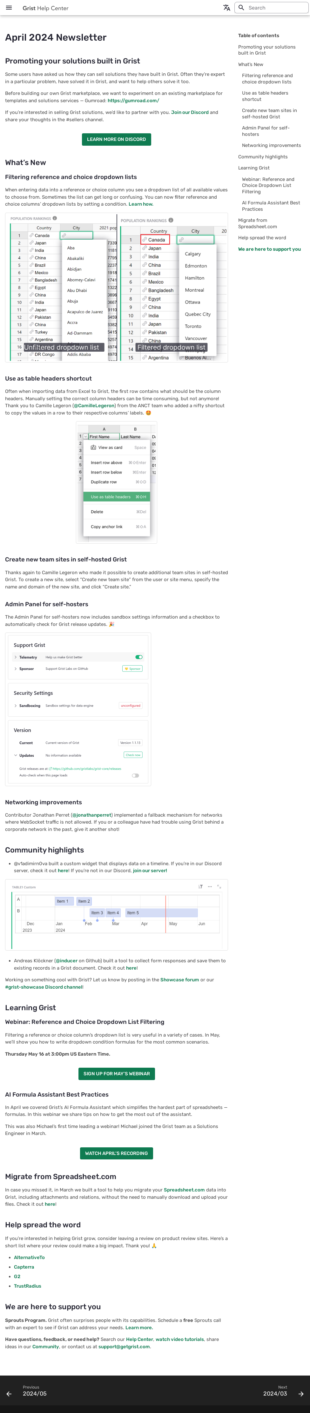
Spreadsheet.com (184, 1190)
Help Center (139, 1339)
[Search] (271, 7)
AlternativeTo (29, 1257)
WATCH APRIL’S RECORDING (116, 1153)
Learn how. (141, 204)
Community (45, 1347)
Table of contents (258, 35)
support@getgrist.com (124, 1347)
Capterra (24, 1267)
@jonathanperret (91, 815)
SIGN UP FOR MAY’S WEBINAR (117, 1074)
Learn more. (139, 1327)
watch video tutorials (180, 1339)
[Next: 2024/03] (282, 1392)
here (63, 870)
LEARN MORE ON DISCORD (116, 139)
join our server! (150, 870)
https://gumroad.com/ (133, 100)
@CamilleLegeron (94, 405)
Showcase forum (179, 980)
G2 (17, 1276)
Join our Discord (190, 112)
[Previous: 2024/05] (28, 1392)
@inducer (67, 961)
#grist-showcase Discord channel (43, 987)
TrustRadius (27, 1286)
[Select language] (226, 7)
